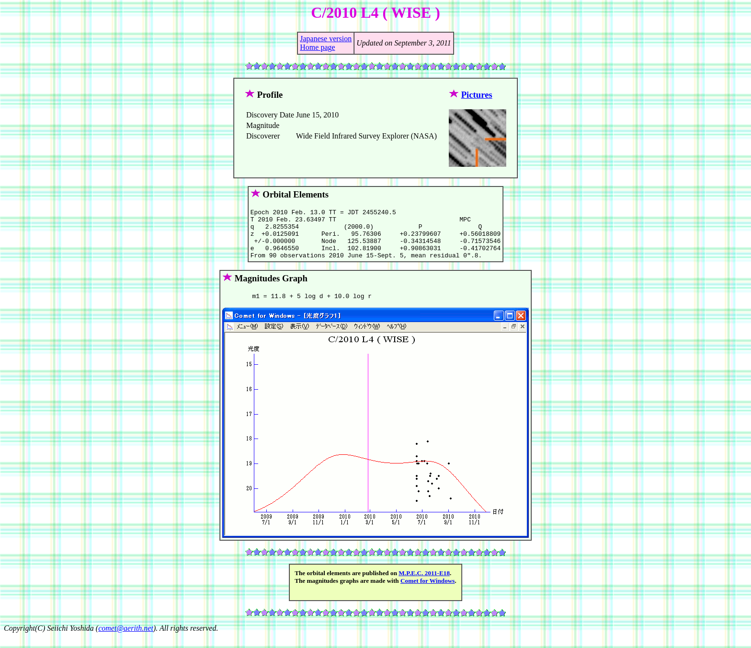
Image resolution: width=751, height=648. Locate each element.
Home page (317, 47)
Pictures (476, 95)
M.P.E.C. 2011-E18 (424, 584)
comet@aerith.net (125, 640)
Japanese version (326, 39)
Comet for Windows (427, 592)
